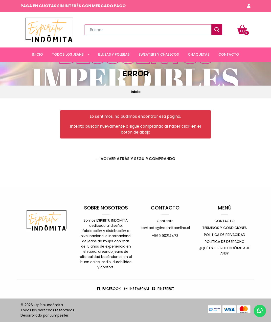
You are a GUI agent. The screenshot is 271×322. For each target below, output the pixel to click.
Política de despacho (225, 241)
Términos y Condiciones (224, 227)
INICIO (37, 54)
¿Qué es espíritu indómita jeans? (224, 251)
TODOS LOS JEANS (68, 54)
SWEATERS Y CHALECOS (158, 54)
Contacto (165, 220)
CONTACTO (228, 54)
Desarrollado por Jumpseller (44, 315)
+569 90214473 (165, 235)
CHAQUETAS (198, 54)
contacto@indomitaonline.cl (165, 227)
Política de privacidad (224, 234)
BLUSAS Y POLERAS (114, 54)
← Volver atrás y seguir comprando (135, 158)
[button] (248, 6)
